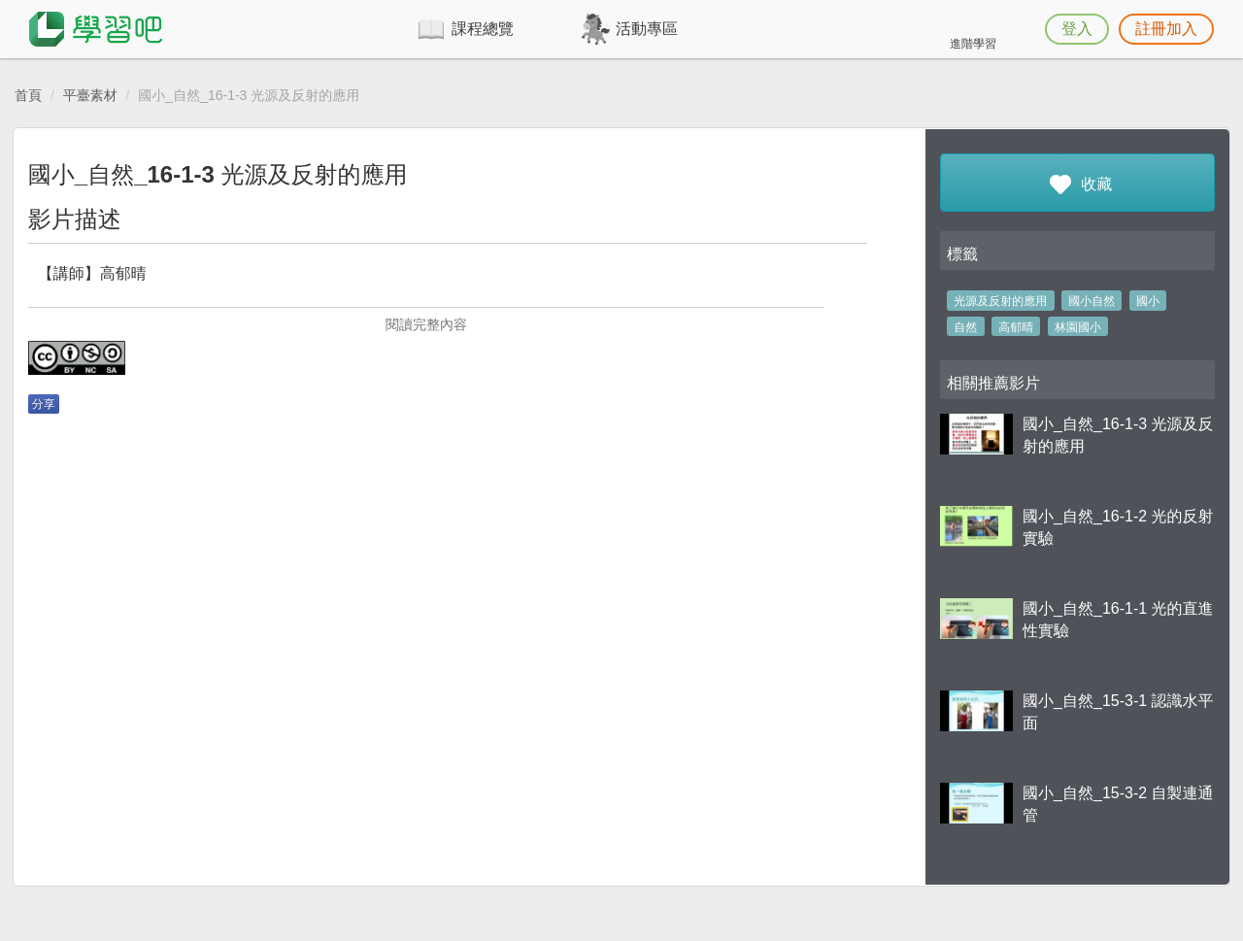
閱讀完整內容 (426, 324)
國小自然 (1091, 301)
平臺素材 (90, 95)
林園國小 (1078, 327)
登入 (1076, 28)
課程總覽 (483, 28)
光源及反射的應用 (1000, 301)
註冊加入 (1166, 28)
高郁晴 (1015, 327)
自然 (965, 327)
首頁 (28, 95)
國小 (1147, 301)
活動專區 (647, 28)
